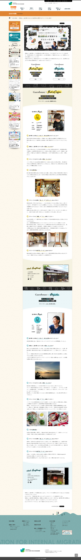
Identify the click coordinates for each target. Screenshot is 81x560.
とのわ (29, 474)
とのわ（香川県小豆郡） (51, 303)
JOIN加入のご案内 (54, 530)
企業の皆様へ (67, 8)
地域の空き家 (49, 9)
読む (36, 79)
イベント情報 (26, 522)
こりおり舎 (30, 271)
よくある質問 (50, 3)
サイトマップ (64, 524)
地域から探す (22, 9)
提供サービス (53, 525)
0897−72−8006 (31, 275)
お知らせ (52, 522)
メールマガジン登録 (66, 521)
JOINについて (55, 3)
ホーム (46, 3)
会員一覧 (52, 528)
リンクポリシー (65, 522)
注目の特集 (13, 8)
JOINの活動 (52, 521)
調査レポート (53, 527)
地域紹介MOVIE (13, 529)
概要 (51, 524)
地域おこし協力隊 (58, 9)
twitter (28, 279)
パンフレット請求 (13, 527)
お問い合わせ (64, 525)
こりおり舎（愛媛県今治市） (51, 101)
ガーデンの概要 (39, 530)
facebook (30, 482)
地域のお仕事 (40, 9)
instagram (30, 279)
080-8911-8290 (31, 477)
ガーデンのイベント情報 (40, 531)
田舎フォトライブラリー (15, 526)
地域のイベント (31, 9)
